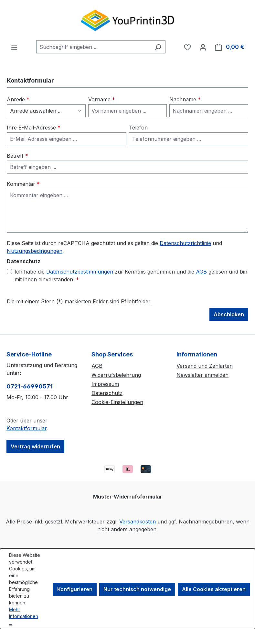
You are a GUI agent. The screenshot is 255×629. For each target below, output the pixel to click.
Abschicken (229, 314)
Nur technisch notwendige (137, 589)
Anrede (18, 99)
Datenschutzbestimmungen (79, 271)
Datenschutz (106, 393)
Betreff (17, 155)
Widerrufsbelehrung (116, 375)
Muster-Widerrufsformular (127, 496)
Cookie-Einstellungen (117, 402)
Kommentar (23, 184)
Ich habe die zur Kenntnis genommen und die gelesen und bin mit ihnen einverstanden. (131, 275)
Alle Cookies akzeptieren (214, 589)
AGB (201, 271)
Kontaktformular (26, 428)
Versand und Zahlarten (204, 366)
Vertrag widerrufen (35, 446)
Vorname (101, 99)
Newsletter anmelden (202, 375)
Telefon (138, 127)
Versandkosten (137, 521)
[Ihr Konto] (203, 46)
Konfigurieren (74, 589)
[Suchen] (157, 46)
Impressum (105, 384)
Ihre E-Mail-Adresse (33, 127)
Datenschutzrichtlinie (185, 243)
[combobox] (93, 46)
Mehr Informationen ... (23, 616)
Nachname (185, 99)
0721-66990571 (29, 386)
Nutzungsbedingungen (34, 251)
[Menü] (14, 46)
